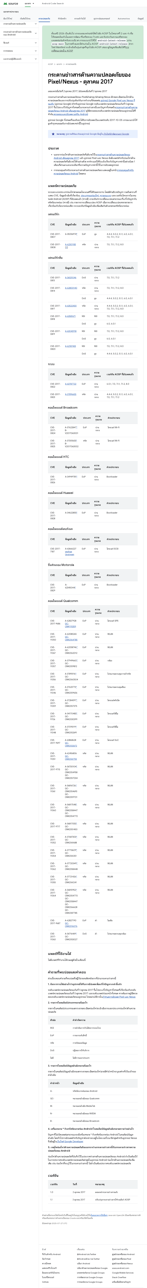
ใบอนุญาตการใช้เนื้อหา (99, 1215)
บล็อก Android (83, 1263)
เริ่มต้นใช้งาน (25, 18)
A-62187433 (70, 346)
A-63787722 (70, 384)
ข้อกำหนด (46, 1259)
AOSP (50, 64)
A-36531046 (70, 277)
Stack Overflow (119, 1277)
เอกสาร (59, 64)
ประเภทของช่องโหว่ (90, 195)
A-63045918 (70, 331)
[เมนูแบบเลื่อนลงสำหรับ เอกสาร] (35, 3)
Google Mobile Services (122, 1272)
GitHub (45, 1282)
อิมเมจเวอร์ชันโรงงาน (50, 1272)
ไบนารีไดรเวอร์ (48, 1277)
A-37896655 (70, 394)
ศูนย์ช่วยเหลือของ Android (123, 1254)
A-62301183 (70, 244)
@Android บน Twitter (86, 1254)
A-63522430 (71, 306)
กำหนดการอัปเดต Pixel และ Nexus (119, 997)
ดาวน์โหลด (46, 1263)
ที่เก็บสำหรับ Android (51, 1254)
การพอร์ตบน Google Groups (89, 1282)
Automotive (124, 18)
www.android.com (120, 1268)
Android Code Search (53, 3)
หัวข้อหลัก (62, 18)
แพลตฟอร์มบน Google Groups (90, 1272)
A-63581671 (70, 316)
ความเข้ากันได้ (80, 18)
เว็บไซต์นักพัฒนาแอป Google (116, 134)
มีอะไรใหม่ (7, 18)
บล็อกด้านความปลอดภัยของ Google (92, 1268)
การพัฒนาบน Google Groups (90, 1277)
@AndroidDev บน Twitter (88, 1259)
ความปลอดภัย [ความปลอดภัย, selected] (44, 18)
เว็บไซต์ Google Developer (70, 1141)
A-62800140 (71, 288)
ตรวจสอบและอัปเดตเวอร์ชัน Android (70, 114)
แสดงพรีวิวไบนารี (49, 1268)
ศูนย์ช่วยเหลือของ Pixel (121, 1259)
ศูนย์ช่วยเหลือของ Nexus (122, 1263)
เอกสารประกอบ (11, 11)
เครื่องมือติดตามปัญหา (121, 1282)
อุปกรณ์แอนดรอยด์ (102, 18)
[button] (17, 23)
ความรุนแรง (105, 195)
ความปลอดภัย (71, 64)
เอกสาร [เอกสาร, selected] (28, 3)
